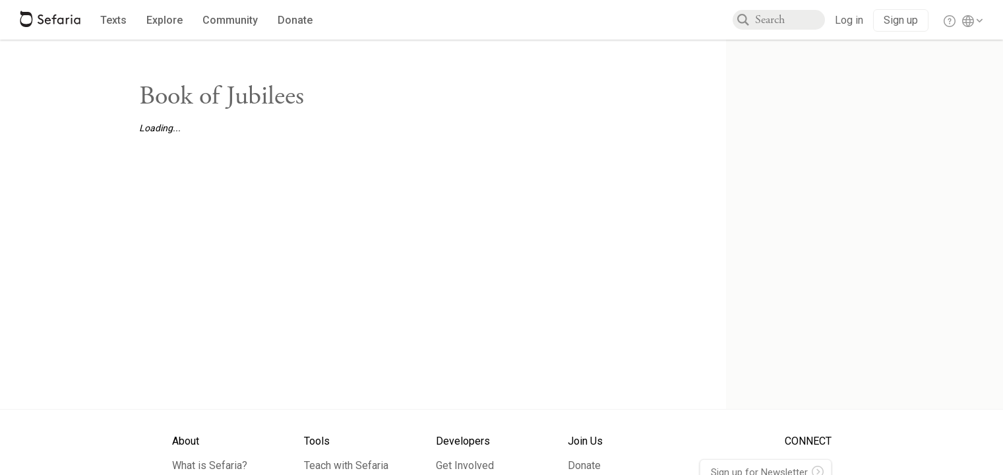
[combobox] (790, 20)
